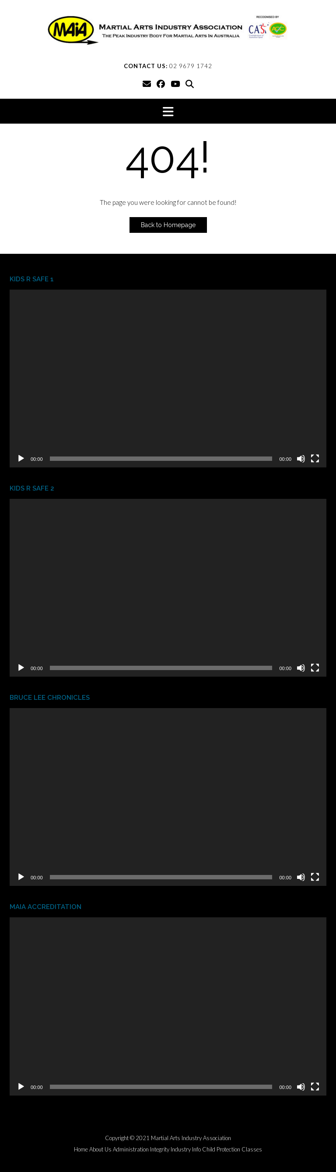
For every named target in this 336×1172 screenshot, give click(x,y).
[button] (168, 111)
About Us (100, 1149)
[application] (168, 378)
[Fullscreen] (315, 458)
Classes (252, 1149)
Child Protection (221, 1149)
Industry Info (186, 1149)
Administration (131, 1149)
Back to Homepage (168, 224)
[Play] (21, 458)
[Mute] (301, 458)
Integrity (159, 1149)
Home (81, 1149)
